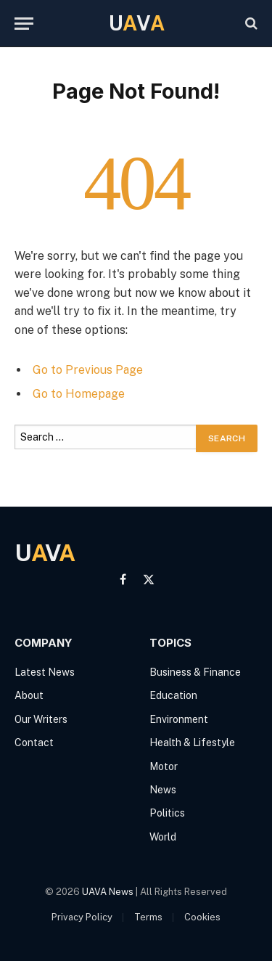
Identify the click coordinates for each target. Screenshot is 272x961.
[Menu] (24, 23)
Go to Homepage (79, 394)
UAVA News (107, 891)
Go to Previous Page (88, 370)
